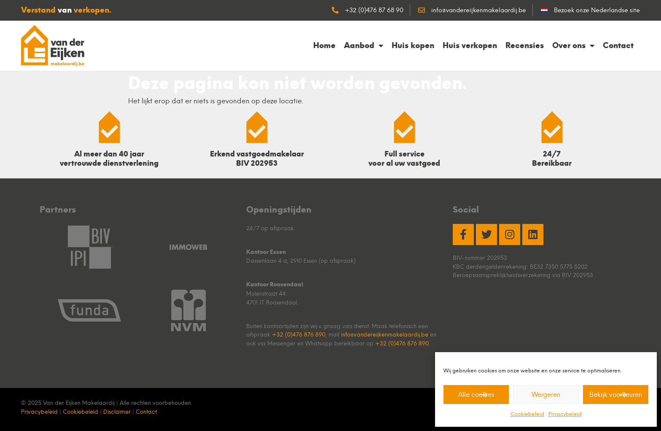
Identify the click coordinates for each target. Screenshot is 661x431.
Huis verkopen (470, 45)
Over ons (573, 46)
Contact (618, 45)
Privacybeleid (565, 414)
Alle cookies (476, 394)
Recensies (524, 45)
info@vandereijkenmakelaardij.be (384, 334)
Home (324, 45)
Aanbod (363, 46)
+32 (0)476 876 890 (298, 334)
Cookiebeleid (527, 414)
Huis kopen (413, 45)
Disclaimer (117, 411)
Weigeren (546, 394)
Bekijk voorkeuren (615, 394)
